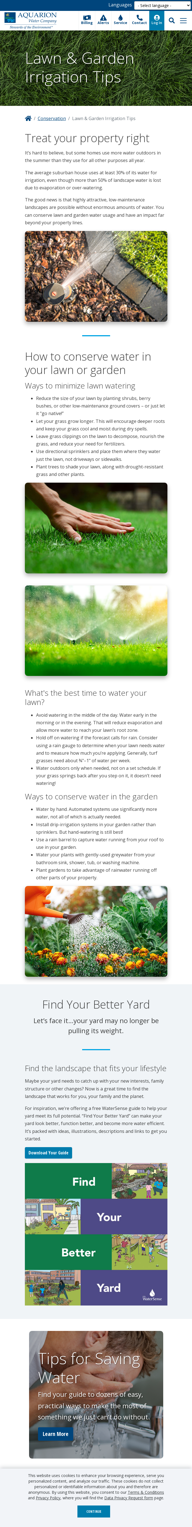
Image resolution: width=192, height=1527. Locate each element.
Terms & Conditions (146, 1492)
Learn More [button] (55, 1434)
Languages (120, 5)
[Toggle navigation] (183, 20)
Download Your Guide (48, 1153)
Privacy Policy (48, 1497)
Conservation (52, 118)
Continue (93, 1511)
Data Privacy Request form (128, 1497)
